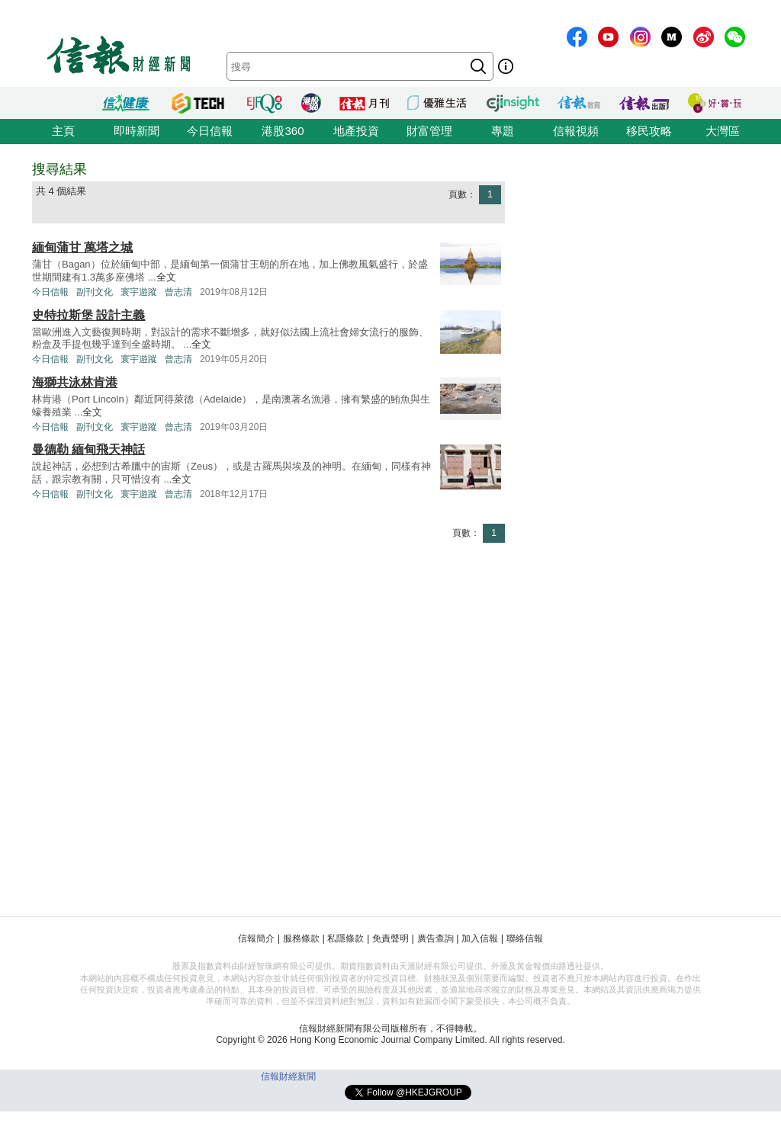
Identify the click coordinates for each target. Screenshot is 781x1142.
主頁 (63, 130)
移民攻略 (649, 130)
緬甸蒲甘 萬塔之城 (82, 247)
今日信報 (210, 130)
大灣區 (722, 130)
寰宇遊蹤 (139, 292)
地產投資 (356, 130)
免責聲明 (390, 938)
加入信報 (479, 938)
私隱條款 (345, 938)
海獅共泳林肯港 (74, 382)
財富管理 (429, 130)
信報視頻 (576, 130)
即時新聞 (136, 130)
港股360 (283, 130)
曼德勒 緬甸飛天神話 (88, 449)
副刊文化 (94, 292)
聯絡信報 (524, 938)
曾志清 (178, 292)
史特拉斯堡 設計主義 (88, 315)
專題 (502, 130)
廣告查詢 (435, 938)
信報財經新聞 (288, 1076)
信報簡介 (256, 938)
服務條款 (301, 938)
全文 (166, 277)
